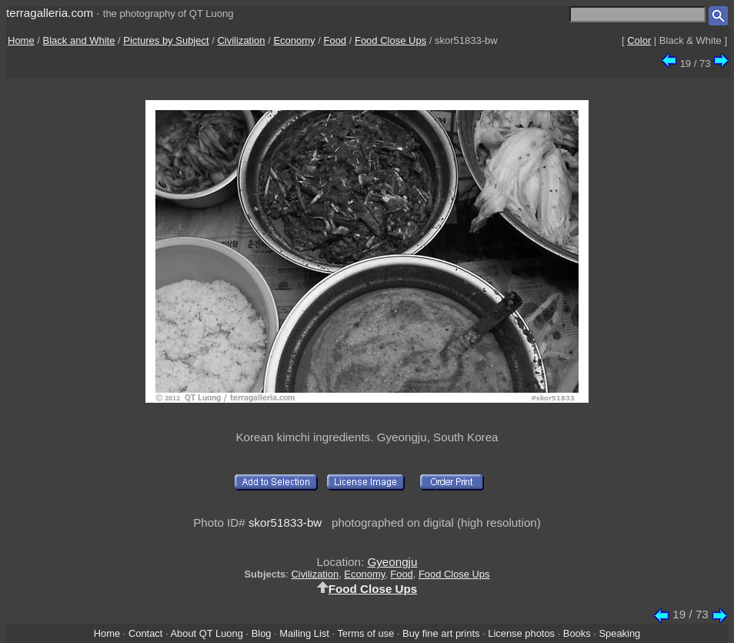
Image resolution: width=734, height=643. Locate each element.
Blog (262, 633)
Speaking (619, 633)
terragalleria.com (49, 12)
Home (21, 40)
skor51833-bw (285, 522)
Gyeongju (392, 561)
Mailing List (304, 633)
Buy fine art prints (440, 633)
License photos (521, 633)
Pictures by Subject (166, 40)
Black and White (79, 40)
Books (577, 633)
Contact (145, 633)
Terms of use (365, 633)
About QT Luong (206, 633)
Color (639, 40)
